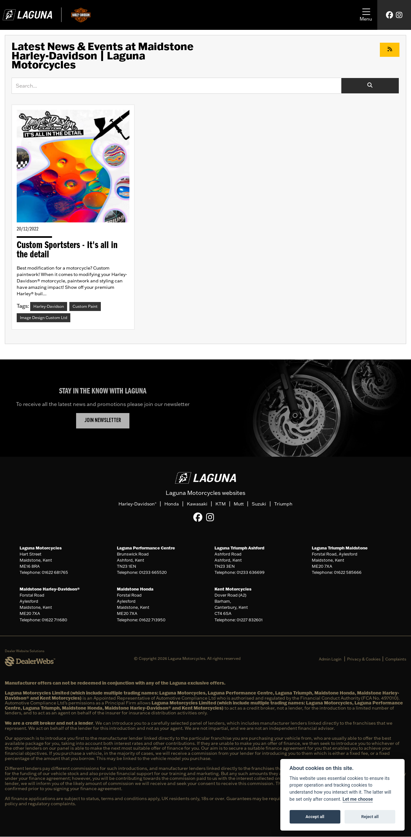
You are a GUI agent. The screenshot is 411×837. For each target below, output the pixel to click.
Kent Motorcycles (232, 588)
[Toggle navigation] (366, 15)
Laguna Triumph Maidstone (340, 547)
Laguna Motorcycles (41, 547)
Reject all (370, 816)
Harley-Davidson (137, 504)
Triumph (283, 504)
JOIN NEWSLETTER (102, 420)
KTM (220, 504)
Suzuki (259, 504)
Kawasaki (197, 504)
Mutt (239, 504)
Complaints (395, 659)
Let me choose (358, 799)
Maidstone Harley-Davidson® (50, 588)
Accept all (315, 816)
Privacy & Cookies (363, 659)
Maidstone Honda (135, 588)
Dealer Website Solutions (24, 651)
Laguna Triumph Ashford (239, 547)
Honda (171, 504)
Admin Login (330, 659)
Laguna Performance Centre (146, 547)
